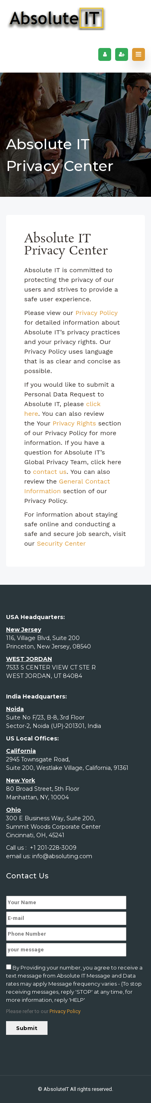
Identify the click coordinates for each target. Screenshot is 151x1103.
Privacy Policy (96, 313)
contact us (50, 471)
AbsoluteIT (56, 1089)
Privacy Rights (74, 423)
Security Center (61, 543)
